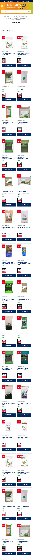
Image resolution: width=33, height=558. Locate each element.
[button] (2, 6)
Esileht (6, 17)
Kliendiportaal (24, 1)
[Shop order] (9, 30)
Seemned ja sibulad (20, 18)
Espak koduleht (9, 1)
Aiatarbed (8, 18)
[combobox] (16, 11)
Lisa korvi (8, 65)
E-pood (17, 1)
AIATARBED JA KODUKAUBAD (19, 17)
